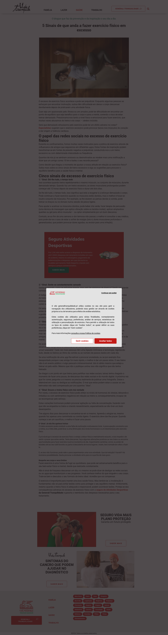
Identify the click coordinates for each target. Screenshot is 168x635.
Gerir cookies (82, 341)
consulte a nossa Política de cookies (85, 333)
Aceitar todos (105, 341)
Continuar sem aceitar (109, 293)
